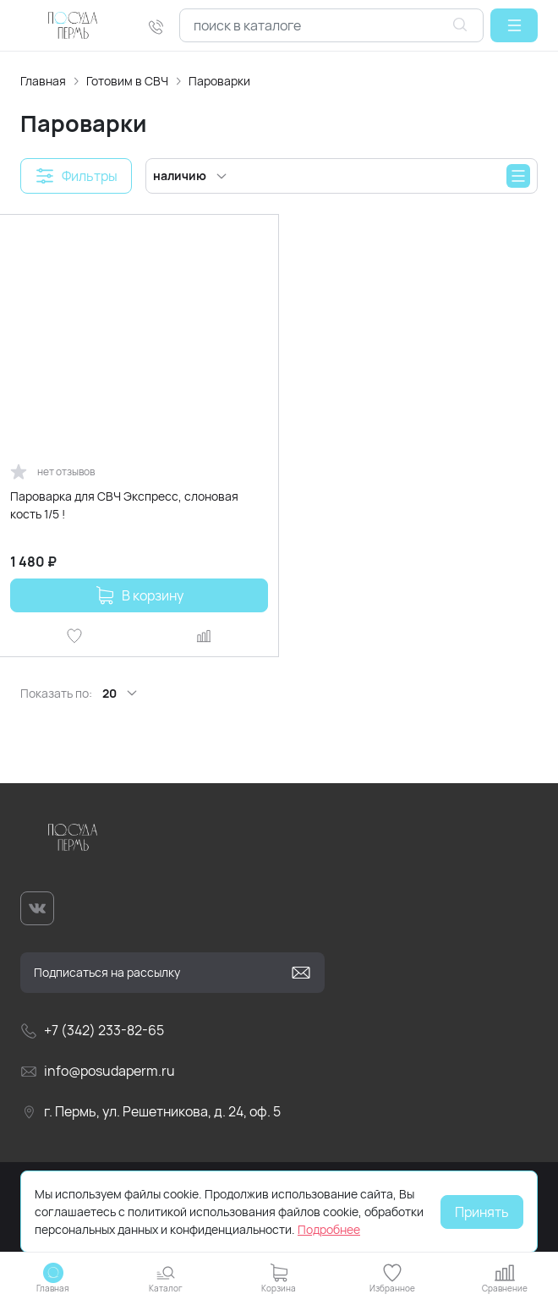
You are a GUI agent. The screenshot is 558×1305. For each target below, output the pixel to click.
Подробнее (329, 1229)
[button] (514, 25)
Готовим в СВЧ (127, 81)
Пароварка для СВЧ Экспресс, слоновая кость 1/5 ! (124, 505)
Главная (43, 81)
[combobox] (331, 25)
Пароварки (219, 81)
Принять (482, 1212)
